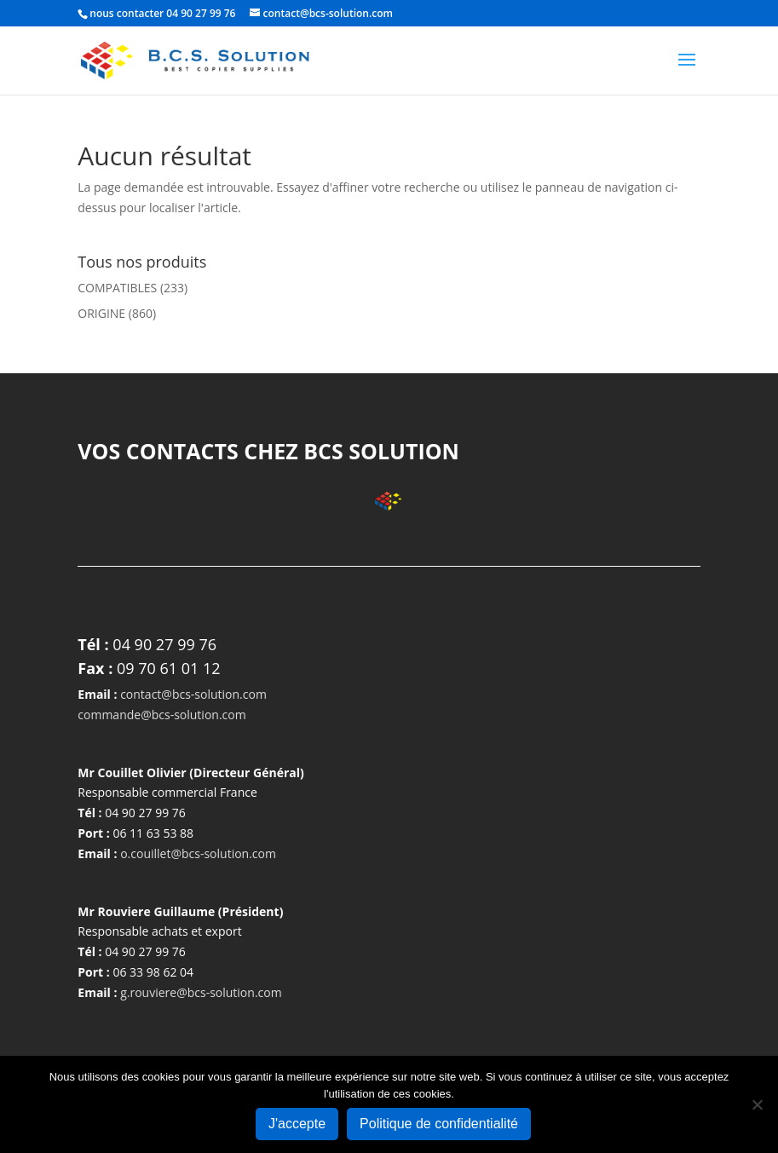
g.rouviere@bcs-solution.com (201, 992)
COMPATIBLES (117, 288)
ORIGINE (101, 313)
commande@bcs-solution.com (161, 714)
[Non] (756, 1104)
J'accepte (297, 1123)
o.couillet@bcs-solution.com (198, 853)
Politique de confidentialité (439, 1123)
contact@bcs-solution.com (193, 694)
